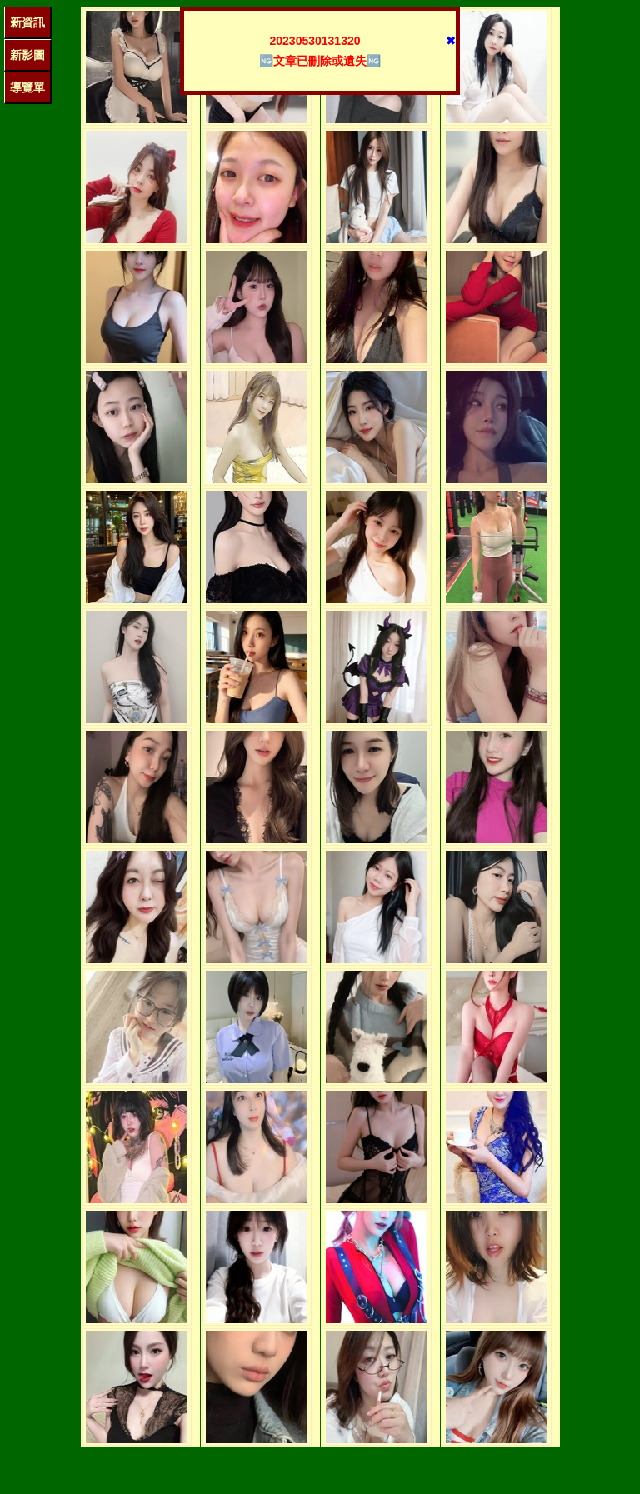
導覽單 (27, 87)
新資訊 (27, 22)
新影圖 (27, 55)
